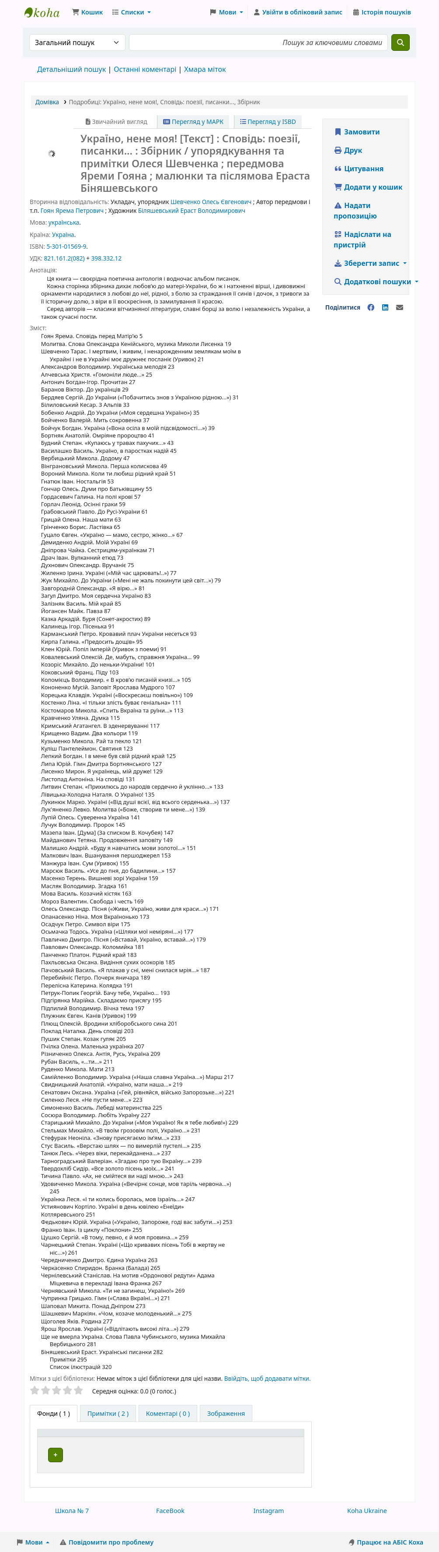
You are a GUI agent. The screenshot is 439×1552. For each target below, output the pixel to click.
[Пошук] (400, 42)
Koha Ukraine (367, 1520)
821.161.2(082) (64, 258)
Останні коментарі (145, 69)
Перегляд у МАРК (193, 121)
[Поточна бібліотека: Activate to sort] (149, 1442)
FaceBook (170, 1520)
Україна (63, 234)
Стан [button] (280, 1447)
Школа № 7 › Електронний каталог (46, 12)
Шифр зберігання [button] (215, 1447)
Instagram (269, 1520)
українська (64, 222)
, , (164, 102)
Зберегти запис (367, 263)
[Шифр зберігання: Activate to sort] (225, 1442)
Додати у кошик (368, 187)
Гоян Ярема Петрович (72, 210)
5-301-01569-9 (66, 246)
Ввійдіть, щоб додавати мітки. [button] (267, 1378)
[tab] (108, 1413)
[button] (87, 12)
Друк (348, 150)
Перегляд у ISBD (268, 121)
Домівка (47, 102)
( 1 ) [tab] (53, 1413)
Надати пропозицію (355, 211)
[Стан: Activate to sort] (286, 1442)
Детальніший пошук (71, 69)
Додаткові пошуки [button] (373, 281)
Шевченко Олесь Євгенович (211, 202)
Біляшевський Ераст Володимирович (192, 210)
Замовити (357, 132)
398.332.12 (106, 258)
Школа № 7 (72, 1520)
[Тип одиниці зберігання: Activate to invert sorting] (76, 1442)
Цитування (358, 168)
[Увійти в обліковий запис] (297, 12)
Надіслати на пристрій (362, 239)
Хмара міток (205, 69)
